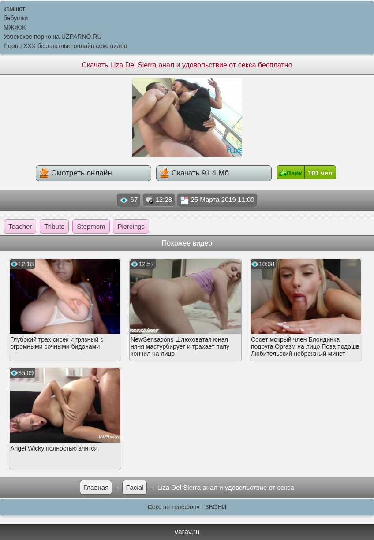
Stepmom (91, 226)
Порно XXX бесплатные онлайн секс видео (65, 45)
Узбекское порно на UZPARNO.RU (53, 36)
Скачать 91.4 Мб (194, 173)
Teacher (20, 226)
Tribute (54, 226)
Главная (95, 487)
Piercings (131, 226)
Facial (134, 487)
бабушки (16, 18)
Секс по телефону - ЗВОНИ (187, 506)
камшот (14, 8)
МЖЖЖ (15, 27)
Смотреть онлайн (75, 173)
